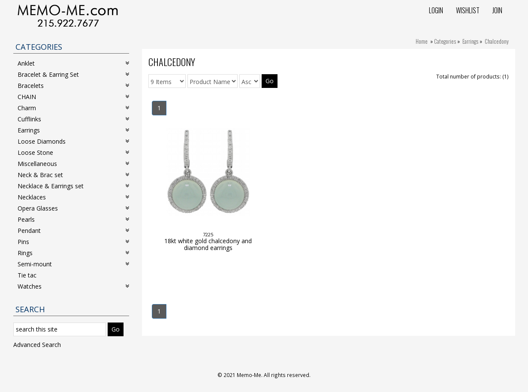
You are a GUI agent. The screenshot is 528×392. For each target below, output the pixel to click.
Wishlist (468, 10)
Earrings (470, 41)
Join (497, 10)
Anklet (73, 63)
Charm (73, 108)
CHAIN (73, 97)
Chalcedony (497, 41)
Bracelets (73, 85)
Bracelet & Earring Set (73, 74)
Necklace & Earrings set (73, 186)
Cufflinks (73, 119)
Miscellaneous (73, 164)
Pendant (73, 230)
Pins (73, 242)
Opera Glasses (73, 208)
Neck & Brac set (73, 175)
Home (422, 41)
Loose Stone (73, 152)
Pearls (73, 219)
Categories (445, 41)
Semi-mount (73, 264)
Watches (73, 286)
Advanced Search (37, 345)
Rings (73, 253)
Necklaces (73, 197)
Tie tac (27, 275)
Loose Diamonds (73, 141)
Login (436, 10)
